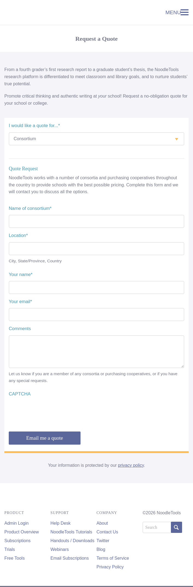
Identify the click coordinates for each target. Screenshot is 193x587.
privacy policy (131, 465)
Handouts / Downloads (72, 540)
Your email (20, 301)
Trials (9, 549)
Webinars (60, 549)
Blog (101, 549)
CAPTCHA (20, 394)
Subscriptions (17, 540)
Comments (20, 328)
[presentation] (50, 411)
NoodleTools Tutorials (71, 532)
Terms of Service (113, 558)
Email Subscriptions (70, 558)
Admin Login (16, 523)
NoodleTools (33, 12)
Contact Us (107, 532)
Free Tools (14, 558)
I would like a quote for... (34, 125)
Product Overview (21, 532)
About (102, 523)
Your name (20, 274)
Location (18, 235)
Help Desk (61, 523)
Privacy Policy (110, 567)
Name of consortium (30, 208)
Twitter (103, 540)
